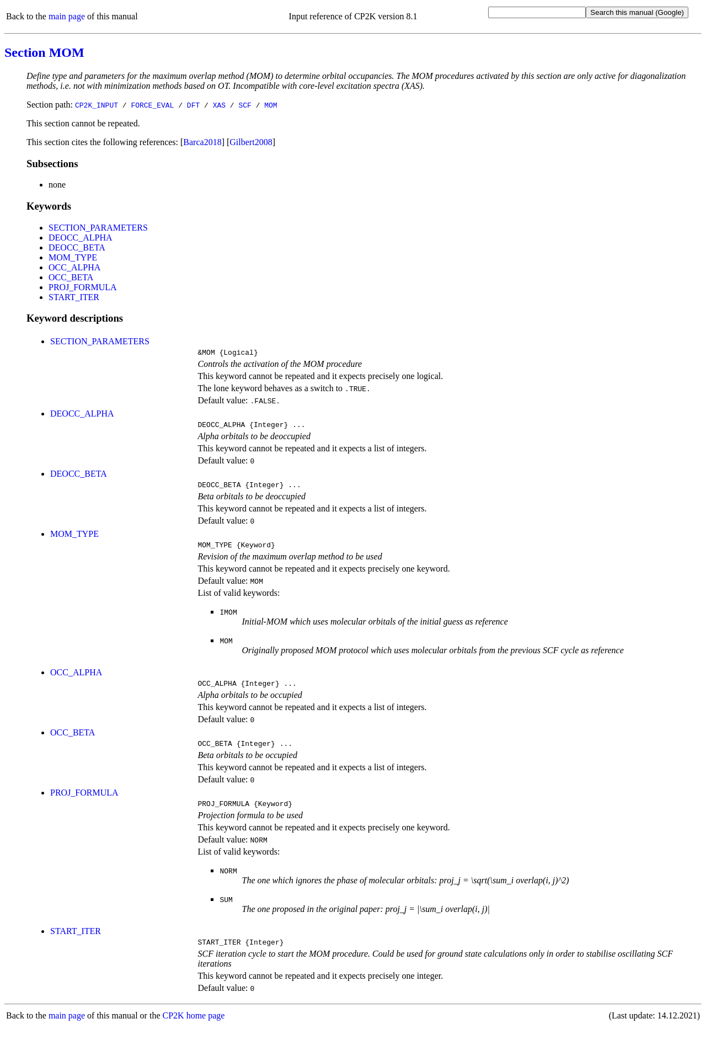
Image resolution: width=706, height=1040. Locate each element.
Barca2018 (202, 142)
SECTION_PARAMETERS (98, 227)
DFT (193, 105)
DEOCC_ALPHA (81, 237)
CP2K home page (194, 1028)
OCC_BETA (71, 277)
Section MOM (44, 52)
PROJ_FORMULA (83, 287)
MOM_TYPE (73, 257)
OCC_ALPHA (74, 267)
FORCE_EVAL (152, 105)
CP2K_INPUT (96, 105)
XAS (219, 105)
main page (67, 16)
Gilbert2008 (250, 142)
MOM (270, 105)
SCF (244, 105)
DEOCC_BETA (77, 247)
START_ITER (74, 297)
